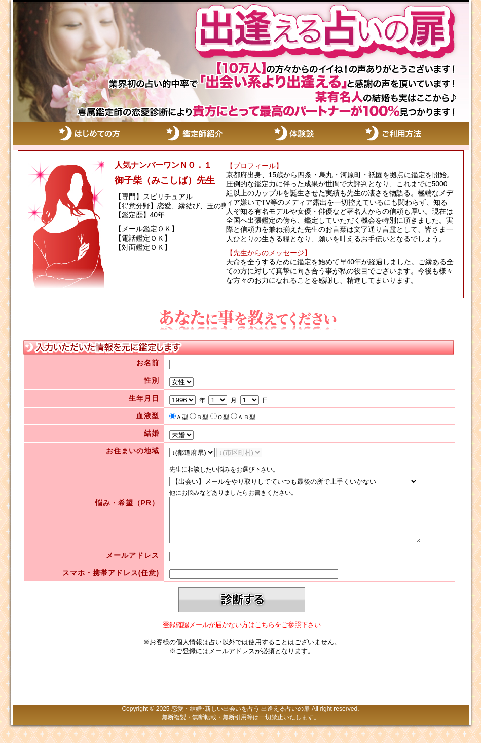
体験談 (301, 133)
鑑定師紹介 (195, 133)
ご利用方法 (408, 133)
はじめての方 (88, 133)
